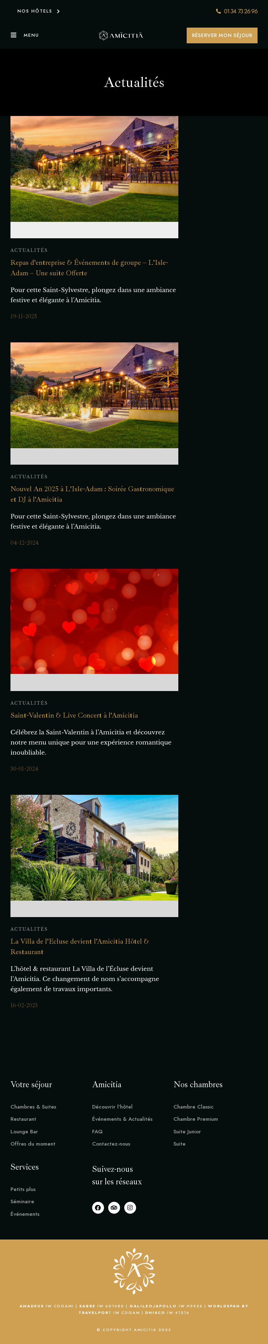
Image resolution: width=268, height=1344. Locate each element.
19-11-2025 (23, 316)
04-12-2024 (24, 542)
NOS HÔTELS (34, 11)
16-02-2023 (24, 1005)
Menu (31, 35)
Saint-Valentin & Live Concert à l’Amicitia (74, 715)
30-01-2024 (24, 768)
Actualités (29, 250)
